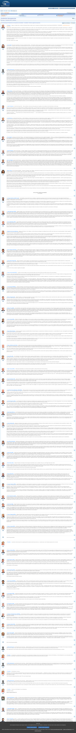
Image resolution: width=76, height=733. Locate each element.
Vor (8, 10)
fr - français (57, 8)
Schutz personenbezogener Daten (56, 729)
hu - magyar (64, 8)
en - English (56, 8)
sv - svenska (74, 8)
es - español (49, 8)
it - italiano (61, 8)
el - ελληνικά (55, 8)
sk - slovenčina (71, 8)
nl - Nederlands (66, 8)
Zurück (6, 10)
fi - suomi (73, 8)
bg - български (48, 8)
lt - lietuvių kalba (63, 8)
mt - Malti (65, 8)
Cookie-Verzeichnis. (38, 730)
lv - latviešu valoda (62, 8)
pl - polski (67, 8)
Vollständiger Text (14, 10)
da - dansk (52, 8)
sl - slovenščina (72, 8)
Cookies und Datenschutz (67, 729)
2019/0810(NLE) (65, 25)
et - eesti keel (54, 8)
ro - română (70, 8)
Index (2, 10)
